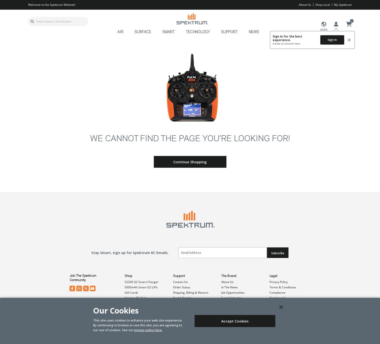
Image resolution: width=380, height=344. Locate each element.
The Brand (228, 276)
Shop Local (322, 5)
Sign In (332, 40)
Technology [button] (198, 32)
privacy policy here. (148, 330)
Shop (128, 276)
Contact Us (180, 282)
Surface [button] (143, 32)
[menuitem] (122, 34)
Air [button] (120, 32)
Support (179, 276)
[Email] (222, 252)
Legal (273, 276)
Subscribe (277, 253)
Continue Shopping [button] (190, 161)
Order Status (181, 287)
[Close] (281, 307)
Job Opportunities (233, 293)
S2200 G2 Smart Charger (141, 282)
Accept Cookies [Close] (235, 321)
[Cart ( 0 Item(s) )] (349, 24)
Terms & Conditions (282, 287)
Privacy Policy (278, 282)
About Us (305, 5)
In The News (229, 287)
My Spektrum (343, 5)
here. (298, 43)
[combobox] (58, 21)
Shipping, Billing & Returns (190, 293)
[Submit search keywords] (32, 21)
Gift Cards (131, 293)
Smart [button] (168, 32)
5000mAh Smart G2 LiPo (141, 287)
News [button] (254, 32)
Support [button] (229, 32)
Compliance (277, 293)
